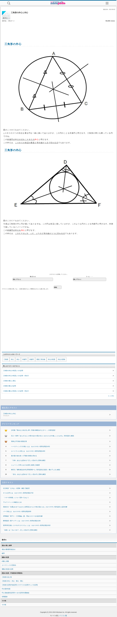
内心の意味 (61, 359)
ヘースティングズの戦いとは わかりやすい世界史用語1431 (30, 446)
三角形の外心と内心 (46, 415)
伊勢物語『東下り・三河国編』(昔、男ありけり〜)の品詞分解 (23, 516)
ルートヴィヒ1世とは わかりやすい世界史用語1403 (28, 451)
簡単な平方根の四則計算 (19, 441)
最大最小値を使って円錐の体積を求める (24, 456)
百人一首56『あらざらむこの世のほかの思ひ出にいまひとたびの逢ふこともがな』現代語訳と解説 (42, 436)
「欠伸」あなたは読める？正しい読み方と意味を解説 (28, 460)
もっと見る (111, 395)
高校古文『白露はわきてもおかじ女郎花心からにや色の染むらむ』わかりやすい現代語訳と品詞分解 (35, 507)
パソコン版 (63, 615)
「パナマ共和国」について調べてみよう (16, 497)
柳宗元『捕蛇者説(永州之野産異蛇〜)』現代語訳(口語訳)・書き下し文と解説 (35, 470)
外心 (12, 359)
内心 (18, 359)
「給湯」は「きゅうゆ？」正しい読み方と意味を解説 (20, 530)
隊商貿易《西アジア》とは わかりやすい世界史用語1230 (22, 521)
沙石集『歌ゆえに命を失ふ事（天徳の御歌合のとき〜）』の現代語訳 (33, 430)
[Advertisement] (59, 29)
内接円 (31, 359)
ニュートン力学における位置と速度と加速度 (25, 465)
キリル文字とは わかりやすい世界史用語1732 (18, 493)
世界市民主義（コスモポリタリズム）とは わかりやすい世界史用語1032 (26, 525)
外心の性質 (51, 359)
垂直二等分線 (41, 359)
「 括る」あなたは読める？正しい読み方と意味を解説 (28, 474)
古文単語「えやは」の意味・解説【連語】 (16, 488)
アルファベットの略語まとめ (12, 502)
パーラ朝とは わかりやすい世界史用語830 (17, 511)
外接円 (24, 359)
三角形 (6, 359)
